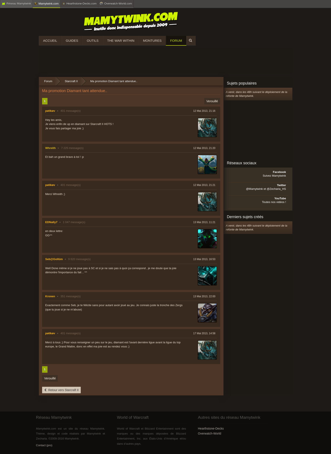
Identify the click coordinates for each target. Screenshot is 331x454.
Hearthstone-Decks (211, 428)
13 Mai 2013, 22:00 (204, 296)
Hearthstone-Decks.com (79, 3)
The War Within (120, 40)
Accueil (50, 40)
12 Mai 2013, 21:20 (204, 148)
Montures (152, 40)
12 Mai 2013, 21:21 (204, 185)
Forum (176, 40)
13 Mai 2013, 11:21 (204, 222)
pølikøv (50, 110)
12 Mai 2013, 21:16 (204, 110)
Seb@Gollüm (54, 259)
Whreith (50, 148)
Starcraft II (71, 81)
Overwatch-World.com (116, 3)
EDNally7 (51, 222)
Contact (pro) (44, 445)
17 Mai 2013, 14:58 (204, 333)
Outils (92, 40)
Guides (72, 40)
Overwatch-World (209, 433)
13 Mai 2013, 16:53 (204, 259)
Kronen (50, 296)
